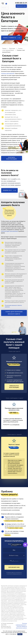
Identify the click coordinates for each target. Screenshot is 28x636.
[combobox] (14, 555)
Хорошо (20, 634)
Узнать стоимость (11, 37)
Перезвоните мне (21, 6)
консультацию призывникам (9, 231)
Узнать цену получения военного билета (14, 313)
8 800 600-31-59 (21, 3)
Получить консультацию (11, 158)
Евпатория (4, 7)
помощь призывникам (7, 73)
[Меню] (2, 3)
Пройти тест (9, 190)
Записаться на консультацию (14, 386)
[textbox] (14, 555)
